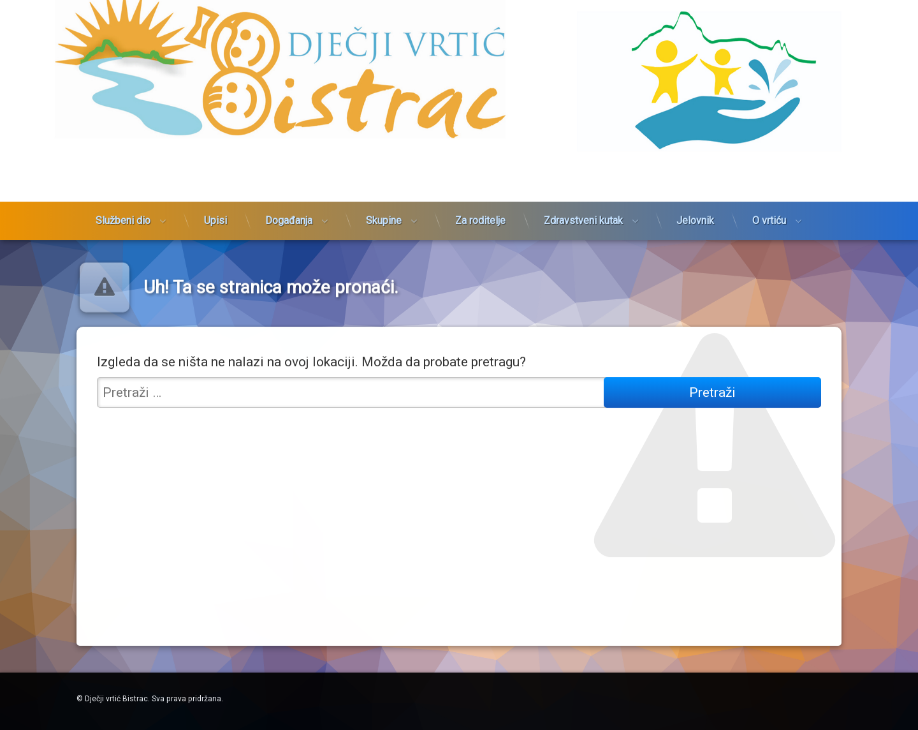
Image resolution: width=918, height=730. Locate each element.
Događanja (288, 161)
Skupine (384, 161)
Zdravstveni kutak (583, 161)
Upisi (215, 161)
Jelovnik (695, 161)
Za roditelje (480, 161)
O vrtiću (769, 161)
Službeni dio (123, 161)
